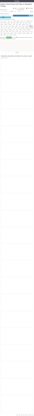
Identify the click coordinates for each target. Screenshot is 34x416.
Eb (18, 15)
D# (31, 15)
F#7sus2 (6, 29)
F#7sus (28, 29)
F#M (21, 22)
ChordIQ (14, 37)
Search (11, 11)
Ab (25, 15)
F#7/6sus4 (27, 28)
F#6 (11, 22)
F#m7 (17, 26)
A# (7, 17)
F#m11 (19, 33)
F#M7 (13, 26)
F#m (5, 22)
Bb (27, 15)
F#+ (27, 24)
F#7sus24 (10, 29)
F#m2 (8, 22)
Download (9, 37)
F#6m (14, 22)
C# (29, 15)
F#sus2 (18, 21)
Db (16, 15)
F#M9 (28, 33)
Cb (14, 15)
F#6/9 (17, 22)
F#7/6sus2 (22, 28)
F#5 (17, 24)
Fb (20, 15)
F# (3, 17)
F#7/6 (19, 28)
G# (5, 17)
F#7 (23, 22)
